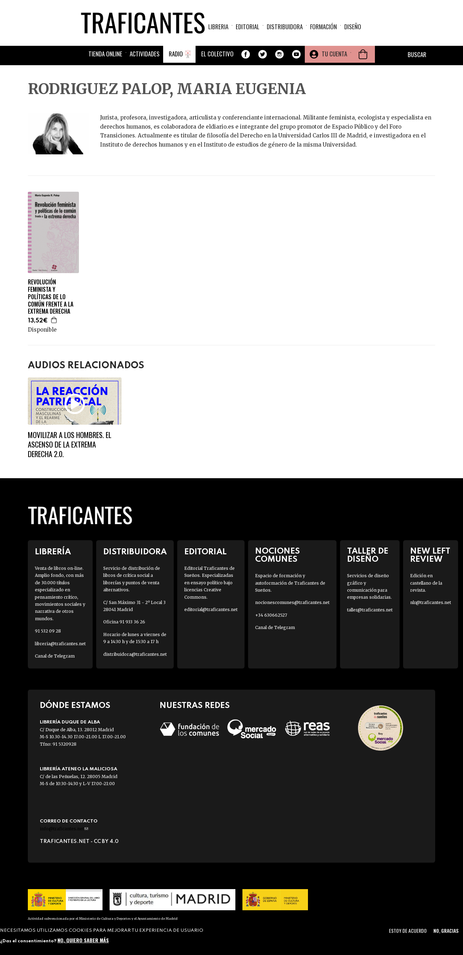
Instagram (279, 54)
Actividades (145, 53)
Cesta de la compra (362, 54)
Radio (176, 53)
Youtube (296, 54)
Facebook (245, 54)
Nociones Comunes (277, 555)
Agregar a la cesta (54, 320)
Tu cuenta (334, 53)
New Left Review (430, 555)
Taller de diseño (367, 555)
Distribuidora (285, 26)
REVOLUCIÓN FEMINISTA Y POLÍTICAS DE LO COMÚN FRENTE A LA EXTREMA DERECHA (50, 296)
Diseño (352, 26)
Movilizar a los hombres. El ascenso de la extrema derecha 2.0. (69, 444)
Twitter (262, 54)
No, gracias (445, 930)
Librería (53, 552)
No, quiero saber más (83, 940)
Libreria (218, 26)
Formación (323, 26)
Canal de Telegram (55, 656)
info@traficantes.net (64, 828)
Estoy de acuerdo (408, 930)
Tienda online (105, 53)
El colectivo (217, 53)
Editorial (247, 26)
